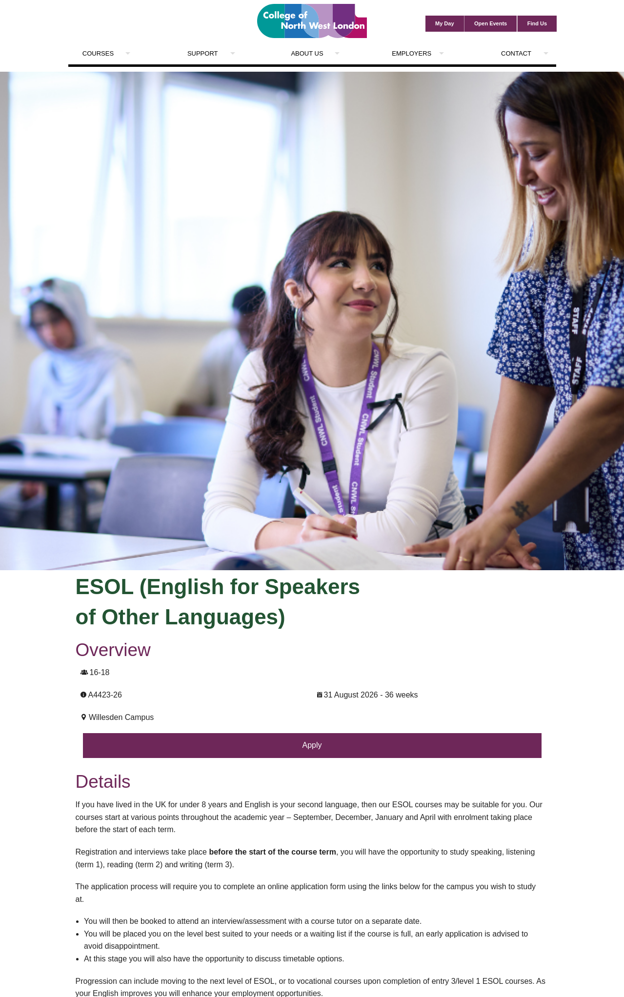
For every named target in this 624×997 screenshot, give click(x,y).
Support (202, 53)
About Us (307, 53)
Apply (312, 745)
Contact (516, 53)
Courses (98, 53)
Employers (411, 53)
